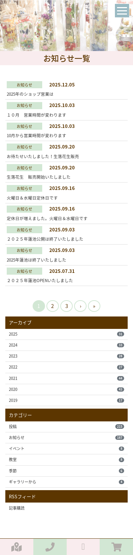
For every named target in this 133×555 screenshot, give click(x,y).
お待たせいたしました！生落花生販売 (43, 156)
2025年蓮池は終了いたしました (36, 260)
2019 (66, 400)
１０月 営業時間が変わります (36, 115)
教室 (66, 459)
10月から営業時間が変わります (36, 135)
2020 (66, 389)
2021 (66, 378)
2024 (66, 345)
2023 (66, 356)
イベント (66, 448)
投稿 (66, 427)
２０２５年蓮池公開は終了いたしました (45, 239)
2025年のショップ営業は (30, 94)
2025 (66, 334)
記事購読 (16, 508)
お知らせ (66, 438)
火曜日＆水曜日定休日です (32, 198)
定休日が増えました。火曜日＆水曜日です (47, 218)
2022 (66, 367)
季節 (66, 471)
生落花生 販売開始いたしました (39, 177)
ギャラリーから (66, 482)
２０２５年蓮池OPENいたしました (40, 280)
